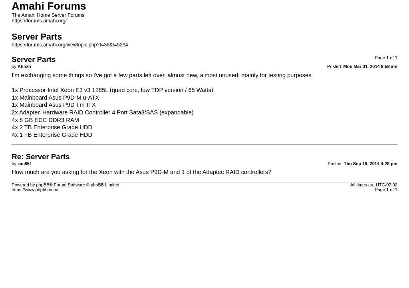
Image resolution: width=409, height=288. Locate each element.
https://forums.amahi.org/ (39, 21)
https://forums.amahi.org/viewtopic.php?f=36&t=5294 (70, 45)
